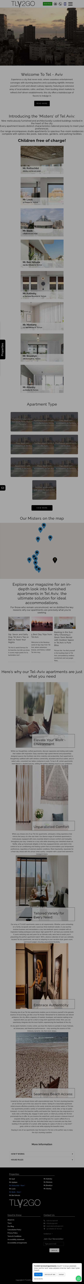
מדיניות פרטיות (38, 1279)
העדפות (61, 1274)
